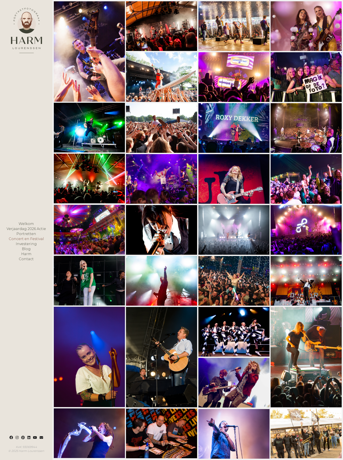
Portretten (26, 234)
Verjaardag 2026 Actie (26, 229)
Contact (26, 259)
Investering (26, 244)
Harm (26, 254)
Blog (26, 249)
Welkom (26, 224)
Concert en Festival (26, 239)
